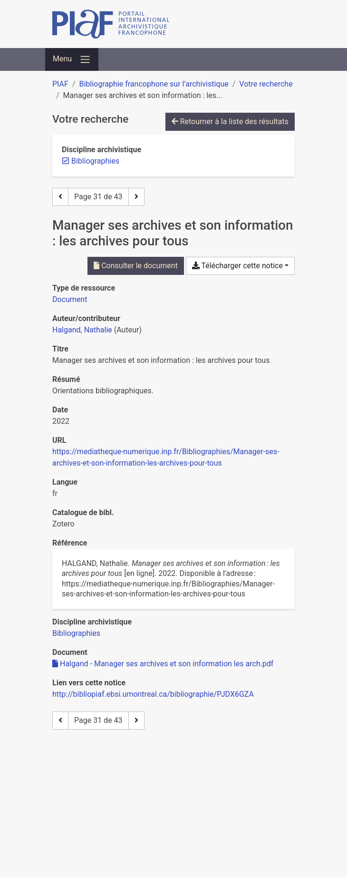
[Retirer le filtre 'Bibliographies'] (95, 161)
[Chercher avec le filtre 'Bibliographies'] (76, 633)
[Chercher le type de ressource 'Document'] (69, 299)
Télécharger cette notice (237, 265)
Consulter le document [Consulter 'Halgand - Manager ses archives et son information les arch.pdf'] (136, 265)
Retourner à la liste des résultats (230, 121)
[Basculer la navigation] (71, 59)
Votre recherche (265, 83)
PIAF (60, 83)
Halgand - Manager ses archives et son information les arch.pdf (162, 663)
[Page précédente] (60, 197)
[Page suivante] (136, 197)
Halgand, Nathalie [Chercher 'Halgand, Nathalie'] (82, 329)
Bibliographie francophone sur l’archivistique (153, 83)
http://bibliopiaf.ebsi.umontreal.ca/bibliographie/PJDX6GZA (153, 694)
